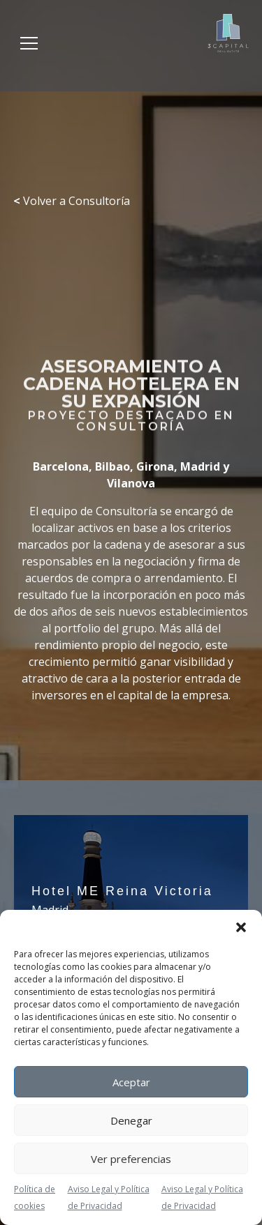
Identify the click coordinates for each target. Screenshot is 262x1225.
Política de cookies (34, 1197)
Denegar (131, 1120)
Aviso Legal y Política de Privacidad (109, 1197)
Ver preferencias (131, 1159)
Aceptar (131, 1082)
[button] (241, 927)
